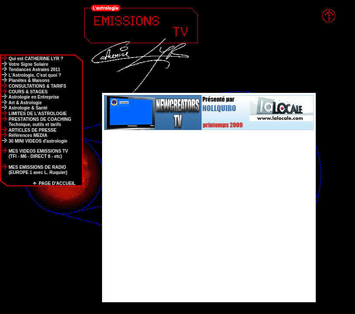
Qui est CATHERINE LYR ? (31, 58)
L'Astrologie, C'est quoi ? (30, 75)
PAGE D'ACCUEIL (54, 183)
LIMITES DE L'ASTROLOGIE (33, 113)
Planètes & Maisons (25, 80)
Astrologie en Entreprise (29, 97)
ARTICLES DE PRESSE (28, 130)
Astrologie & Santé (24, 108)
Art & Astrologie (21, 102)
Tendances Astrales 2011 (30, 69)
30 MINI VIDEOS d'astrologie (33, 141)
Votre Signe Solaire (24, 64)
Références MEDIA (24, 135)
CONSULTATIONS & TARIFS (33, 86)
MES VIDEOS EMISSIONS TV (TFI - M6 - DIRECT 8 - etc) (34, 154)
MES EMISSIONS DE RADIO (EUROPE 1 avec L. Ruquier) (33, 170)
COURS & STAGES (24, 91)
